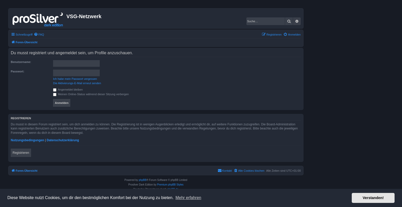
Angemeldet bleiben (68, 89)
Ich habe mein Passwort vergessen (75, 78)
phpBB (142, 180)
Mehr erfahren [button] (188, 197)
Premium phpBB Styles (170, 184)
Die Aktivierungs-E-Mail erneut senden (77, 83)
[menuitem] (39, 34)
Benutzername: (21, 61)
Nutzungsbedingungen (27, 140)
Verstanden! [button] (373, 198)
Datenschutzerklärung (63, 140)
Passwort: (17, 71)
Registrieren (21, 153)
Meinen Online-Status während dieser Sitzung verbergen (91, 94)
